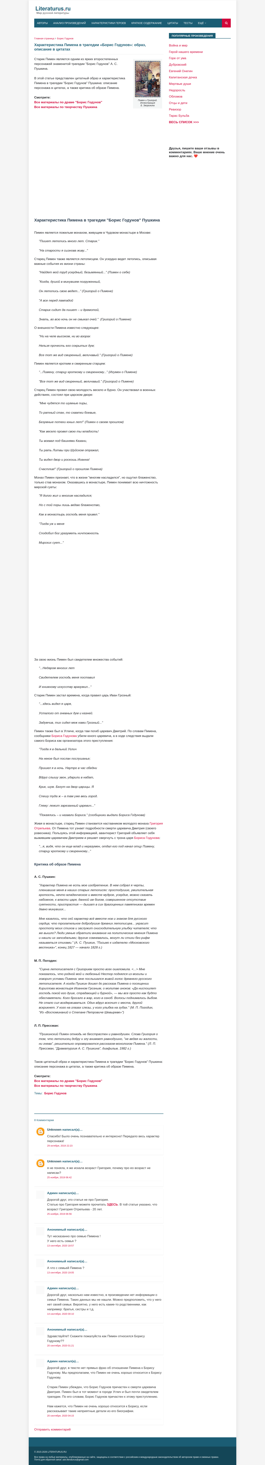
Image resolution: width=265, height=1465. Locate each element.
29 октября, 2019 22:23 (60, 1145)
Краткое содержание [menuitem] (146, 23)
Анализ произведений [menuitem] (69, 23)
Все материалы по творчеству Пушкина (65, 107)
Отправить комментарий (52, 1429)
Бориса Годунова (64, 736)
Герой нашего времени (186, 52)
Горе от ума (177, 58)
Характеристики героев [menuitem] (108, 23)
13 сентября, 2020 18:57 (60, 1245)
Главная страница (44, 38)
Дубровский (177, 64)
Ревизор (175, 109)
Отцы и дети (178, 103)
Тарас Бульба (179, 115)
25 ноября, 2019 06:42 (59, 1177)
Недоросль (177, 90)
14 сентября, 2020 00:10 (60, 1313)
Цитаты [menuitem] (172, 23)
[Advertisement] (98, 163)
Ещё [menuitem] (201, 23)
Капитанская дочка (183, 77)
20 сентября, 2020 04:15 (60, 1415)
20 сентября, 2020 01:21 (60, 1345)
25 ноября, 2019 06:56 (59, 1214)
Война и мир (178, 45)
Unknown (54, 1129)
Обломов (175, 96)
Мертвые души (180, 84)
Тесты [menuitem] (187, 23)
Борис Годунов (65, 38)
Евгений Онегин (180, 71)
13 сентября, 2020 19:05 (60, 1272)
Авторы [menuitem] (42, 23)
